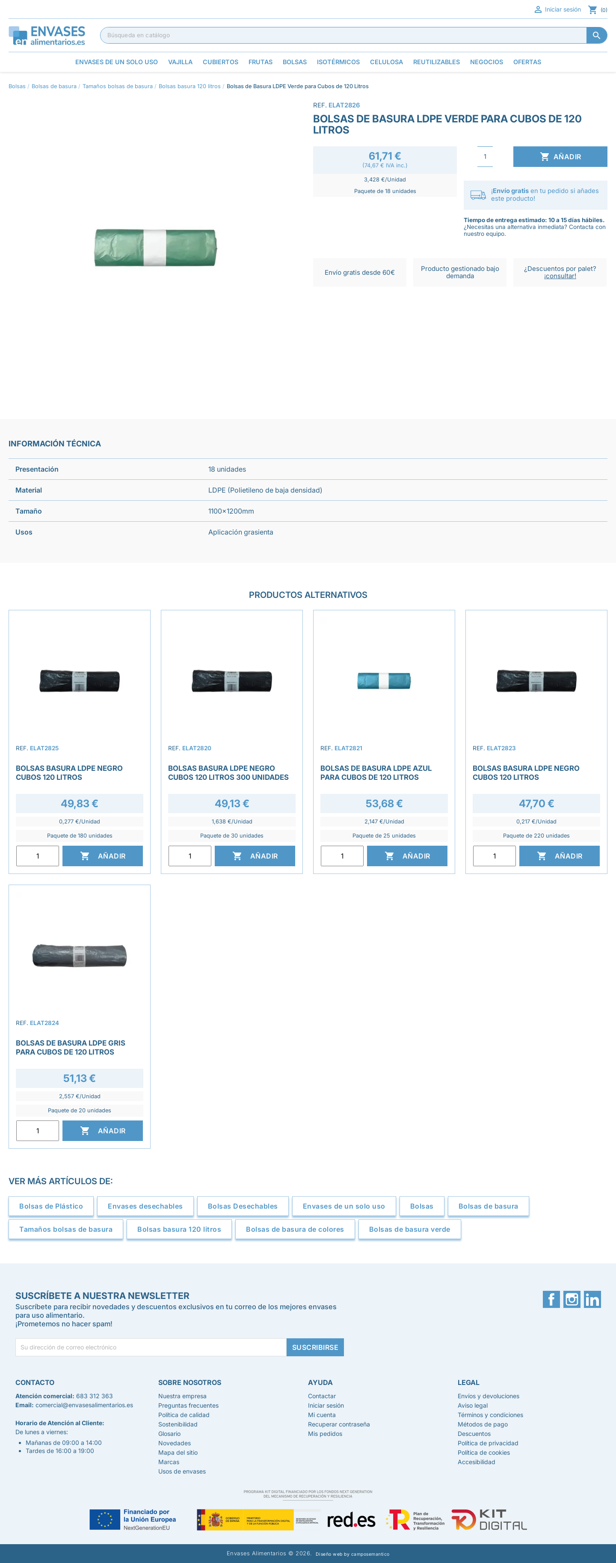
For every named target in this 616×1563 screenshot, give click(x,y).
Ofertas (527, 61)
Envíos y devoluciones (488, 1396)
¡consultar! (560, 276)
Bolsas (422, 1206)
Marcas (168, 1461)
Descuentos (474, 1433)
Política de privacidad (488, 1443)
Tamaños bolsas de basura (66, 1229)
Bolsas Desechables (243, 1206)
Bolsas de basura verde (409, 1229)
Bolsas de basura (488, 1206)
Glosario (169, 1433)
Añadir (560, 157)
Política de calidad (184, 1414)
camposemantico (370, 1554)
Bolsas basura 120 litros (179, 1229)
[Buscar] (354, 35)
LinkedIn (592, 1299)
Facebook (551, 1299)
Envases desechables (145, 1206)
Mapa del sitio (178, 1452)
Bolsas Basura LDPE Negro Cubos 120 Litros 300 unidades (228, 772)
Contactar (322, 1396)
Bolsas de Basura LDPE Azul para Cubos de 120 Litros (376, 772)
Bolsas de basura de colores (295, 1229)
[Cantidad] (485, 156)
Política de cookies (484, 1452)
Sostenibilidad (178, 1424)
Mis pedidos (325, 1433)
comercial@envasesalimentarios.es (84, 1404)
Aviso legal (473, 1405)
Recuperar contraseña (339, 1424)
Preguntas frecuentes (188, 1405)
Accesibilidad (476, 1461)
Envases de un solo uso (344, 1206)
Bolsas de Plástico (51, 1206)
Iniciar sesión (557, 9)
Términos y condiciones (490, 1414)
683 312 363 (94, 1396)
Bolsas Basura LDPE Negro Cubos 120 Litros (69, 772)
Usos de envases (182, 1471)
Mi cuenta (322, 1414)
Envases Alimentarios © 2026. (269, 1553)
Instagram (571, 1299)
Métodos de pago (483, 1424)
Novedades (174, 1443)
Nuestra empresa (182, 1396)
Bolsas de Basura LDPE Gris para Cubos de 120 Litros (70, 1047)
